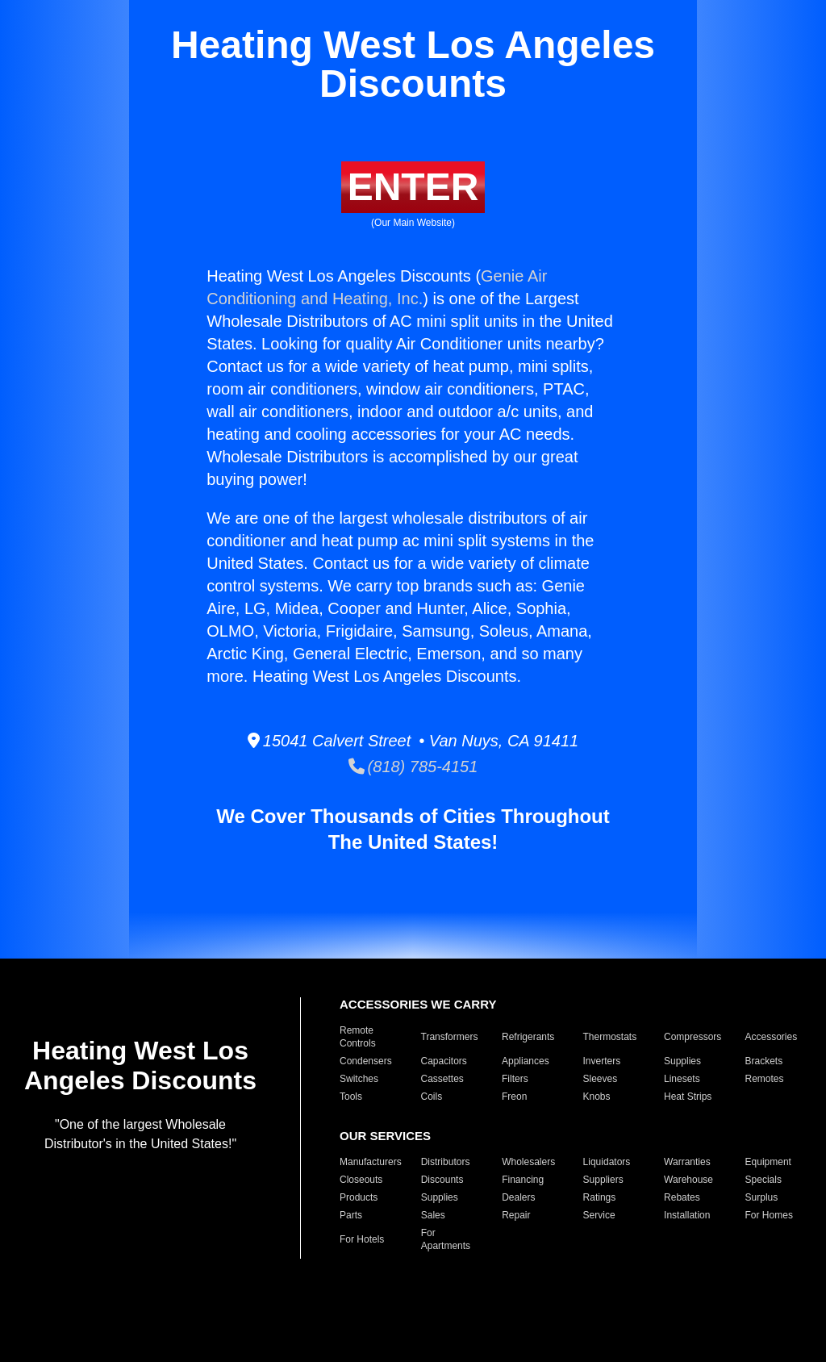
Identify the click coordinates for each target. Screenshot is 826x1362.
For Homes (769, 1215)
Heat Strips (687, 1096)
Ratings (599, 1197)
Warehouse (688, 1179)
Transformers (449, 1036)
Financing (523, 1179)
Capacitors (444, 1061)
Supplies (682, 1061)
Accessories (771, 1036)
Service (599, 1215)
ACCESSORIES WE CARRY (418, 1004)
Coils (432, 1096)
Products (359, 1197)
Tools (351, 1096)
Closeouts (361, 1179)
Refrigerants (528, 1036)
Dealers (518, 1197)
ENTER (413, 186)
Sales (433, 1215)
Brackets (764, 1061)
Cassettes (442, 1078)
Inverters (602, 1061)
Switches (359, 1078)
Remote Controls (358, 1037)
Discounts (442, 1179)
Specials (763, 1179)
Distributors (445, 1162)
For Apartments (445, 1239)
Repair (516, 1215)
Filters (515, 1078)
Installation (687, 1215)
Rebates (682, 1197)
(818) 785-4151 (413, 766)
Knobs (597, 1096)
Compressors (692, 1036)
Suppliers (603, 1179)
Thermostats (610, 1036)
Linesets (682, 1078)
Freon (514, 1096)
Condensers (366, 1061)
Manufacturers (371, 1162)
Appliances (525, 1061)
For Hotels (362, 1239)
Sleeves (600, 1078)
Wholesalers (528, 1162)
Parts (351, 1215)
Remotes (764, 1078)
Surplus (761, 1197)
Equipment (768, 1162)
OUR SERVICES (385, 1136)
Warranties (687, 1162)
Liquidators (607, 1162)
